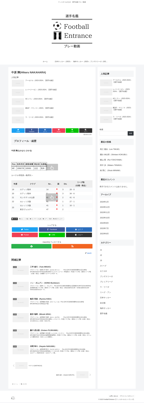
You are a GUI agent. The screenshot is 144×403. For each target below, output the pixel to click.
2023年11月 (105, 212)
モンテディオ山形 (35, 219)
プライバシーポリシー (127, 397)
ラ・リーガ (104, 287)
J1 (101, 250)
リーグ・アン (105, 292)
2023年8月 (104, 223)
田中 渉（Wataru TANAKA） (111, 165)
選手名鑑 (103, 313)
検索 (101, 129)
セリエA (103, 271)
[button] (85, 130)
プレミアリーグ (106, 282)
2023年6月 (104, 234)
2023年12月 (105, 207)
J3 (101, 260)
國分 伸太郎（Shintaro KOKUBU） (114, 155)
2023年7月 (104, 228)
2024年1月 (104, 202)
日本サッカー (105, 298)
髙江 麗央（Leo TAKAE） (110, 149)
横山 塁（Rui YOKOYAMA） (111, 160)
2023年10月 (105, 218)
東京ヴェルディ (58, 219)
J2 (101, 255)
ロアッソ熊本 (47, 219)
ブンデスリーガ (106, 276)
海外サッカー (105, 308)
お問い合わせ (113, 397)
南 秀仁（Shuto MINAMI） (110, 170)
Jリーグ (103, 266)
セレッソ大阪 (23, 219)
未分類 (14, 219)
